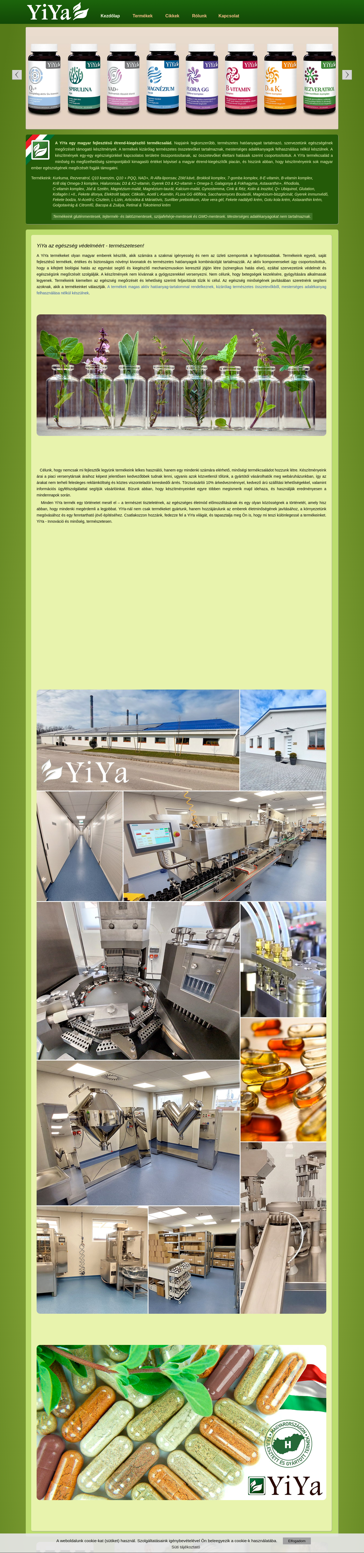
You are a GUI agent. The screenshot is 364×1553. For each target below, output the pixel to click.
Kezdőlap (110, 16)
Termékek (143, 16)
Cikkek (172, 16)
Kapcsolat (228, 16)
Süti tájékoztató (185, 1547)
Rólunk (199, 16)
